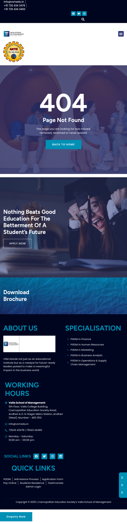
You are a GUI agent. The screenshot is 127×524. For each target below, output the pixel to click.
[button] (83, 19)
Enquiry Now (16, 517)
